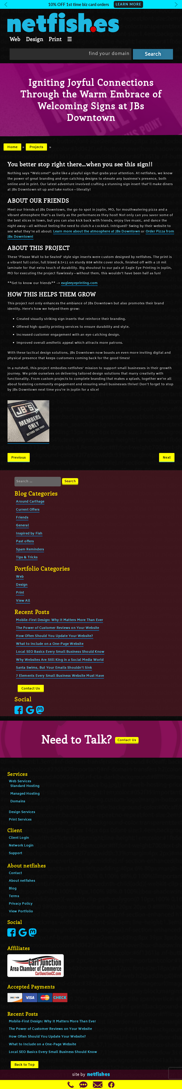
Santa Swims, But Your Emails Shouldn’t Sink (54, 668)
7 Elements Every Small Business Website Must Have (60, 676)
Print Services (20, 819)
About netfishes (22, 881)
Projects (36, 147)
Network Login (21, 845)
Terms (14, 896)
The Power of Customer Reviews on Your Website (57, 628)
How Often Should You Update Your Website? (54, 636)
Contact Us (30, 688)
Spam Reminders (30, 549)
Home (12, 147)
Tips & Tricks (27, 557)
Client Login (19, 838)
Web (15, 39)
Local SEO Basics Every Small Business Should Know (60, 652)
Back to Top (24, 1065)
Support (15, 853)
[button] (91, 4)
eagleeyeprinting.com (79, 283)
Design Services (22, 812)
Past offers (25, 541)
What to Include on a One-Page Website (49, 644)
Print (55, 39)
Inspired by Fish (29, 533)
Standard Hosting (24, 786)
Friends (22, 517)
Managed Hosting (25, 794)
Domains (17, 801)
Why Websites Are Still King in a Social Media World (60, 660)
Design (34, 39)
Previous (18, 457)
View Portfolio (21, 911)
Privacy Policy (21, 904)
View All (23, 601)
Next (167, 457)
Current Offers (27, 509)
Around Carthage (30, 501)
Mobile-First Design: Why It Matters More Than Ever (59, 620)
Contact (15, 873)
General (22, 525)
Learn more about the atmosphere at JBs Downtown (96, 231)
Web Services (20, 781)
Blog (13, 888)
